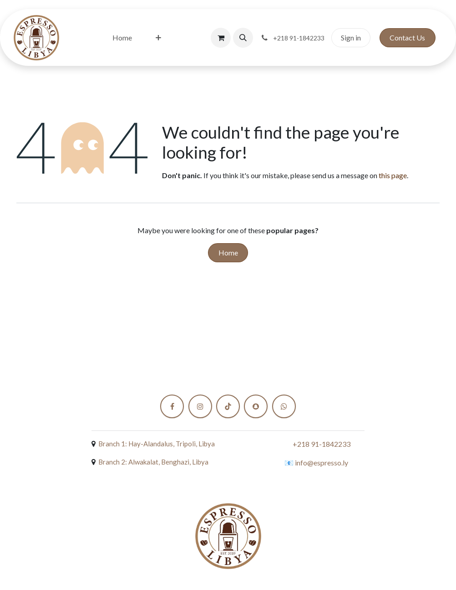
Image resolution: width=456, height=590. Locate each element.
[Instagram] (200, 406)
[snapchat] (256, 406)
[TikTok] (228, 406)
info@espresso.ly (321, 462)
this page (393, 175)
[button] (243, 38)
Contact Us (407, 37)
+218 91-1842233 (321, 444)
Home (228, 252)
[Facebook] (172, 406)
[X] (284, 406)
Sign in (351, 37)
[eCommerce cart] (221, 38)
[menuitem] (122, 37)
